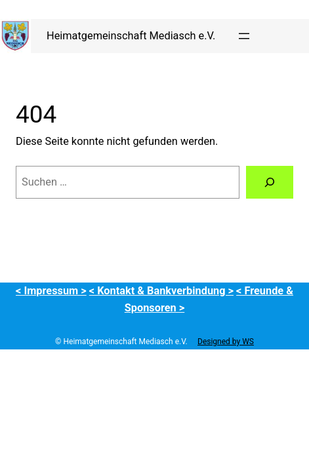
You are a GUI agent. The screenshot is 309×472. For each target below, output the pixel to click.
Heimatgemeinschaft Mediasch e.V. (131, 36)
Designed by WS (225, 341)
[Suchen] (269, 182)
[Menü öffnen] (244, 36)
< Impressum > (51, 291)
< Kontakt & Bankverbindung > (161, 291)
